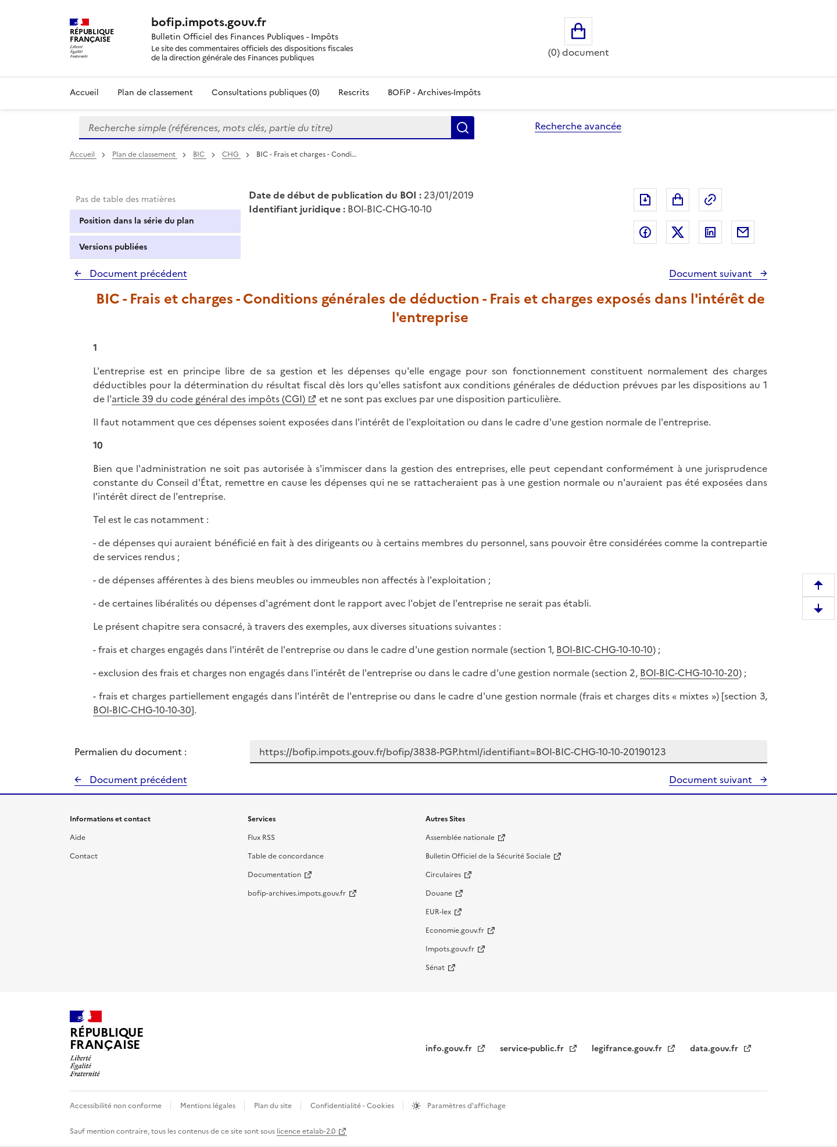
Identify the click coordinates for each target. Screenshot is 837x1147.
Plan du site (274, 1106)
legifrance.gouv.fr (628, 1049)
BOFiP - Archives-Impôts (434, 92)
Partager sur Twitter (677, 232)
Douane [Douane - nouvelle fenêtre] (438, 893)
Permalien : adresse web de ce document (710, 199)
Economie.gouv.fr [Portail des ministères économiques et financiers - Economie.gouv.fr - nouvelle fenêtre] (454, 930)
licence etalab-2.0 (306, 1131)
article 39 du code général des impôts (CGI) (208, 399)
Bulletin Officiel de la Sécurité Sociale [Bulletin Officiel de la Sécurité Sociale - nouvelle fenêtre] (487, 856)
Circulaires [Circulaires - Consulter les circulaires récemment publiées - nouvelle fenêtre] (443, 875)
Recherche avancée (578, 126)
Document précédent (137, 273)
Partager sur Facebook (645, 232)
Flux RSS (261, 837)
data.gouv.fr (715, 1049)
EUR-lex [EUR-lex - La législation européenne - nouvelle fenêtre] (438, 912)
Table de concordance (286, 856)
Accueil (84, 92)
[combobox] (265, 127)
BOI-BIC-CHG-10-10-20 (689, 673)
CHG (231, 154)
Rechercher (462, 127)
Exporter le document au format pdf (645, 199)
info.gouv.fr (449, 1049)
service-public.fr (533, 1049)
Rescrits (353, 92)
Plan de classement (144, 154)
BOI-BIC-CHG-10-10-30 (142, 710)
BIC (199, 154)
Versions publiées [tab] (113, 247)
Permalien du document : (130, 752)
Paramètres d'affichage (465, 1106)
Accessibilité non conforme (116, 1106)
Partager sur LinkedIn (710, 232)
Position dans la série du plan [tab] (136, 221)
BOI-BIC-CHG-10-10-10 (604, 650)
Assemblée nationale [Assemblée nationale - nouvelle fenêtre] (460, 837)
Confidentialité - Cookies (353, 1106)
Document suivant (711, 273)
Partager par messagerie (742, 232)
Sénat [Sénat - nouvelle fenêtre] (435, 967)
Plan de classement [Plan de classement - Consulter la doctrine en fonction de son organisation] (155, 92)
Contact (84, 856)
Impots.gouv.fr (449, 949)
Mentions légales (208, 1106)
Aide (77, 837)
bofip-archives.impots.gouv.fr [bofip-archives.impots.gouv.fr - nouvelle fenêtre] (297, 893)
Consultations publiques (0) (266, 92)
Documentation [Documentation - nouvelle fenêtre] (274, 875)
